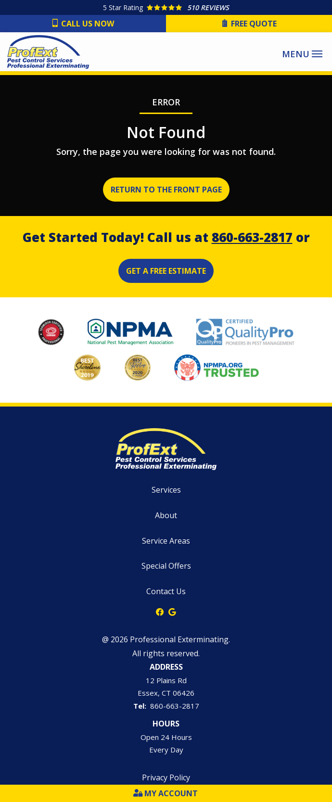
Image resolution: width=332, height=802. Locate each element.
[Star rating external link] (166, 7)
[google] (172, 611)
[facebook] (159, 611)
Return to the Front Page (166, 189)
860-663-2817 (252, 237)
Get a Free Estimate (166, 271)
